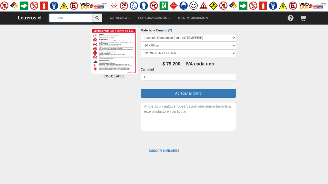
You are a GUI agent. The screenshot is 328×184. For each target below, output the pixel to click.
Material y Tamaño (156, 30)
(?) (170, 30)
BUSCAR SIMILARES (164, 151)
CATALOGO (120, 18)
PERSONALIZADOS (154, 18)
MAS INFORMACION (194, 18)
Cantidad (147, 69)
